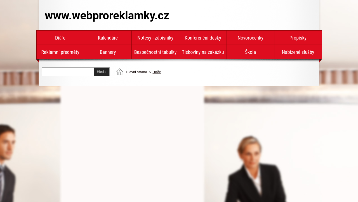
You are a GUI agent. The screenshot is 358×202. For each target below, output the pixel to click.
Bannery (108, 52)
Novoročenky (250, 38)
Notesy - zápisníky (155, 38)
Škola (250, 52)
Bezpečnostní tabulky (155, 52)
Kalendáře (108, 38)
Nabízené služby (298, 52)
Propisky (298, 38)
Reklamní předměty (60, 52)
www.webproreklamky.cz (107, 15)
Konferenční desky (203, 38)
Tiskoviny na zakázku (203, 52)
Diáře (60, 38)
